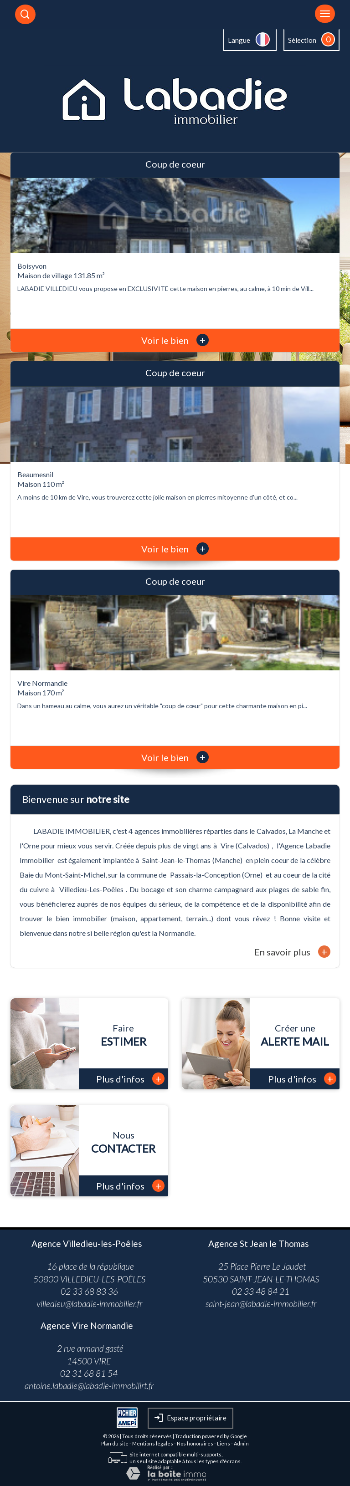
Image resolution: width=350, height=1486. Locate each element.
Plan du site (115, 1443)
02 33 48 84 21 (260, 1291)
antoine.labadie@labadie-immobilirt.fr (89, 1385)
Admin (241, 1443)
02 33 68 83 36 (89, 1291)
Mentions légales (152, 1443)
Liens (223, 1443)
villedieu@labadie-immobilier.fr (89, 1303)
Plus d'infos (130, 1078)
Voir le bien (175, 340)
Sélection (302, 40)
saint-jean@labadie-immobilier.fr (261, 1303)
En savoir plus (292, 951)
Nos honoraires (195, 1443)
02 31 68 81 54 (89, 1373)
